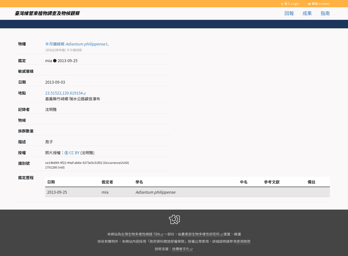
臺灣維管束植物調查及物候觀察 (47, 13)
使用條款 (244, 241)
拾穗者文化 (180, 248)
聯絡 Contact (321, 3)
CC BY (72, 152)
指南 (325, 13)
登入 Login (291, 3)
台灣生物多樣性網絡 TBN (140, 233)
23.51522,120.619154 (64, 93)
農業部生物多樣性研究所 (200, 233)
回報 (289, 13)
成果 (307, 13)
